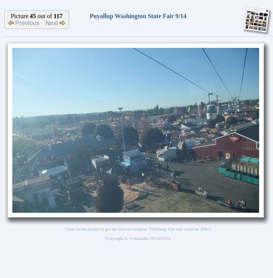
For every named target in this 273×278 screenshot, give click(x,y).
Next (55, 23)
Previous (23, 23)
